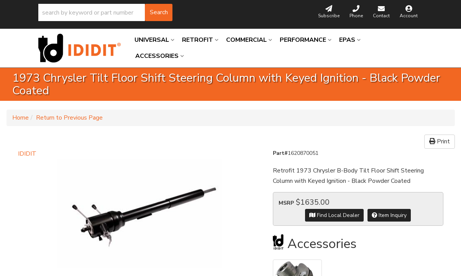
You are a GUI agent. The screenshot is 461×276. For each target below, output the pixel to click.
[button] (105, 12)
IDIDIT (27, 154)
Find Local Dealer (334, 215)
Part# (280, 153)
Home (20, 117)
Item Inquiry (389, 215)
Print (439, 141)
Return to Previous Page (69, 117)
